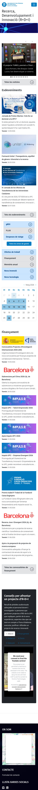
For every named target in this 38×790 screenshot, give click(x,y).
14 (19, 307)
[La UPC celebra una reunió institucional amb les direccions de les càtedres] (12, 77)
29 (14, 295)
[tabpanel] (19, 672)
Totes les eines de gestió (19, 244)
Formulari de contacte (11, 775)
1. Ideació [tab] (9, 634)
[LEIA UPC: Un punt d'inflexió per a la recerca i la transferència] (23, 77)
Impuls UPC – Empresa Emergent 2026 (17, 455)
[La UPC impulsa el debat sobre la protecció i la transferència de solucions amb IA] (27, 77)
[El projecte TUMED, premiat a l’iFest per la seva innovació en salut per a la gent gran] (11, 77)
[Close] (34, 5)
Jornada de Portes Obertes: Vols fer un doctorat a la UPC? (17, 117)
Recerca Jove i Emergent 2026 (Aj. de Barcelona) (17, 523)
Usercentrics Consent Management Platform (19, 687)
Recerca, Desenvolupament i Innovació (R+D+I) (18, 15)
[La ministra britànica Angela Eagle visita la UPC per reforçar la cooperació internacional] (21, 77)
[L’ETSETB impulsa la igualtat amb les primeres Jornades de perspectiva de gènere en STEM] (25, 77)
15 (24, 307)
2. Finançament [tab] (23, 634)
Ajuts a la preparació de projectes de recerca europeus (16, 544)
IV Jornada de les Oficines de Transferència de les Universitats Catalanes (15, 191)
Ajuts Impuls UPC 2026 (11, 436)
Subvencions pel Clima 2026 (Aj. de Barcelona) (16, 378)
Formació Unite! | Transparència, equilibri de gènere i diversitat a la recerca (18, 157)
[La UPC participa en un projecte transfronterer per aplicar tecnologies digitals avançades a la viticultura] (20, 77)
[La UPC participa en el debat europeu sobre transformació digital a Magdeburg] (14, 77)
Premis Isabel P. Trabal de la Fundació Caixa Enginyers (17, 494)
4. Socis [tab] (21, 638)
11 (4, 307)
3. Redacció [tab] (10, 638)
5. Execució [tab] (10, 643)
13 (14, 307)
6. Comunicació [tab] (24, 643)
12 (9, 307)
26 (9, 318)
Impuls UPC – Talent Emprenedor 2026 (17, 408)
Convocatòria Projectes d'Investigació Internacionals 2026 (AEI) (17, 348)
